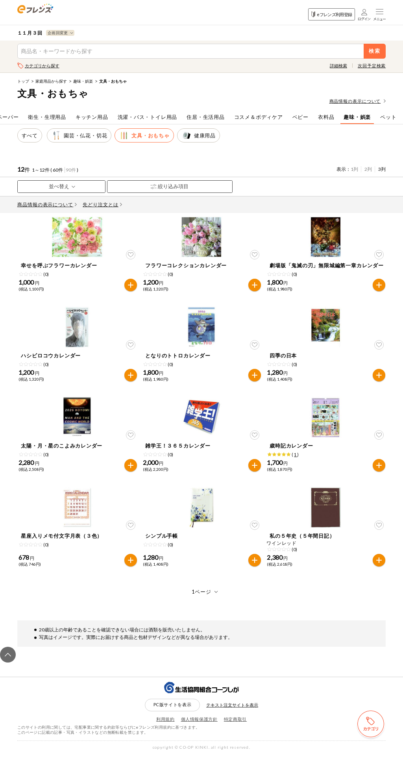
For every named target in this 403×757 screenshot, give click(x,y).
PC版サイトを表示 (172, 707)
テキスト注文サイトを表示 (232, 707)
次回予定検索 (372, 65)
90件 (71, 170)
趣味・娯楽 (83, 81)
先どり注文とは (102, 204)
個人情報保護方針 (199, 721)
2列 (368, 169)
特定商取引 (235, 721)
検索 (375, 51)
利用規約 (165, 721)
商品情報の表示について (357, 101)
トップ (23, 81)
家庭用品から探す (51, 81)
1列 (354, 169)
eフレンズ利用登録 (331, 14)
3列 (382, 169)
